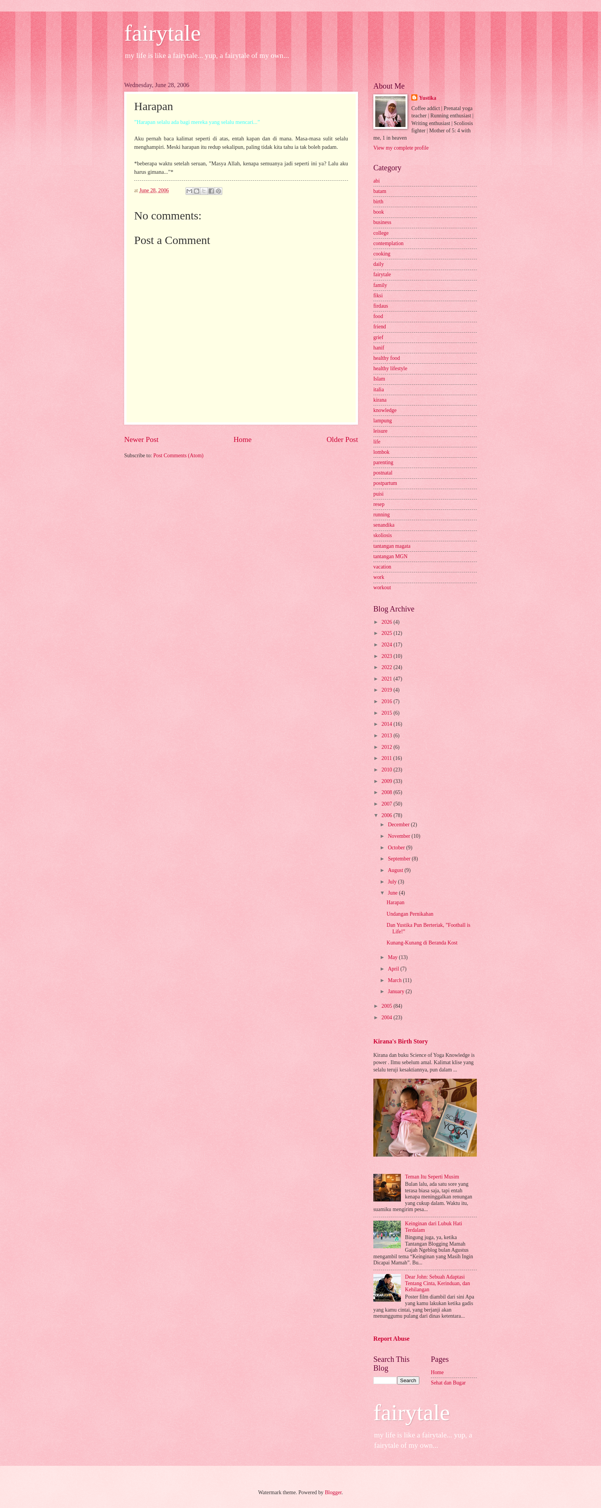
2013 (387, 735)
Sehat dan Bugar (448, 1383)
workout (382, 587)
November (400, 836)
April (394, 969)
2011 (387, 758)
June (393, 893)
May (393, 957)
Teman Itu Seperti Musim (432, 1177)
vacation (382, 567)
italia (378, 389)
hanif (378, 348)
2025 (387, 633)
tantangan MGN (390, 556)
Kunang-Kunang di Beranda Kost (421, 943)
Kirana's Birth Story (400, 1041)
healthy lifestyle (390, 368)
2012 (387, 747)
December (399, 824)
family (380, 285)
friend (379, 327)
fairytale (162, 33)
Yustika (427, 98)
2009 (387, 781)
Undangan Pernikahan (409, 914)
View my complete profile (401, 148)
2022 (387, 667)
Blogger (333, 1492)
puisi (378, 494)
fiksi (378, 295)
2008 (387, 792)
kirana (379, 400)
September (400, 859)
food (378, 316)
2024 (387, 645)
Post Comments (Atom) (178, 455)
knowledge (385, 410)
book (378, 212)
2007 (387, 804)
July (393, 882)
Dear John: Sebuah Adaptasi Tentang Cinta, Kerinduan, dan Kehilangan (437, 1283)
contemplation (388, 243)
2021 (387, 679)
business (382, 222)
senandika (383, 525)
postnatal (382, 473)
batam (379, 191)
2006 (387, 815)
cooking (381, 254)
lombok (381, 452)
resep (378, 504)
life (376, 442)
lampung (382, 421)
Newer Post (141, 439)
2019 (387, 690)
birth (378, 201)
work (378, 577)
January (397, 991)
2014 (387, 724)
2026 (387, 622)
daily (378, 264)
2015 (387, 713)
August (396, 870)
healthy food (386, 358)
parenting (383, 462)
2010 (387, 770)
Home (242, 439)
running (381, 514)
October (397, 847)
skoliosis (382, 535)
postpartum (385, 483)
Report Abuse (391, 1338)
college (381, 233)
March (395, 980)
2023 (387, 656)
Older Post (342, 439)
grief (378, 337)
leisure (380, 431)
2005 (387, 1006)
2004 (387, 1017)
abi (376, 181)
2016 (387, 701)
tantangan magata (392, 546)
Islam (379, 379)
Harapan (395, 902)
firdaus (380, 306)
